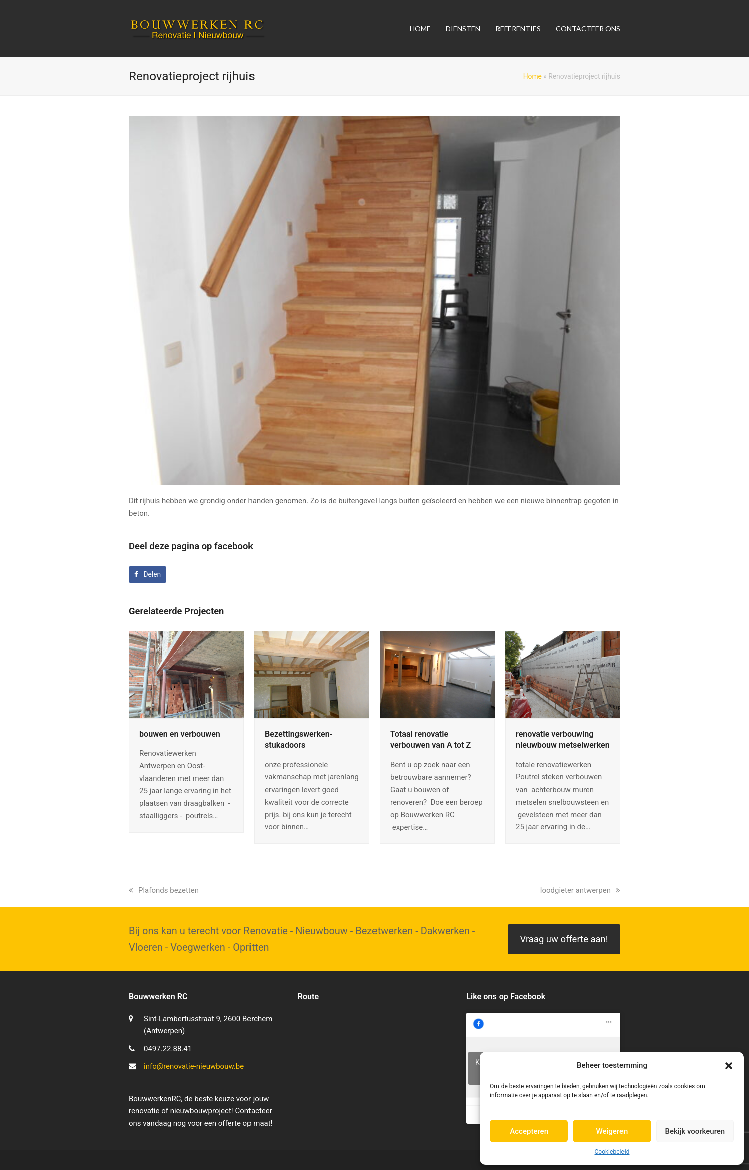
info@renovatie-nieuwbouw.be (194, 1066)
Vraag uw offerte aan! (564, 939)
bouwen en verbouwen (179, 734)
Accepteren (529, 1131)
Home (532, 76)
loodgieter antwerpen (580, 890)
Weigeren (612, 1131)
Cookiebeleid (612, 1151)
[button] (729, 1066)
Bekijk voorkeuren (695, 1131)
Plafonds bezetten (164, 890)
